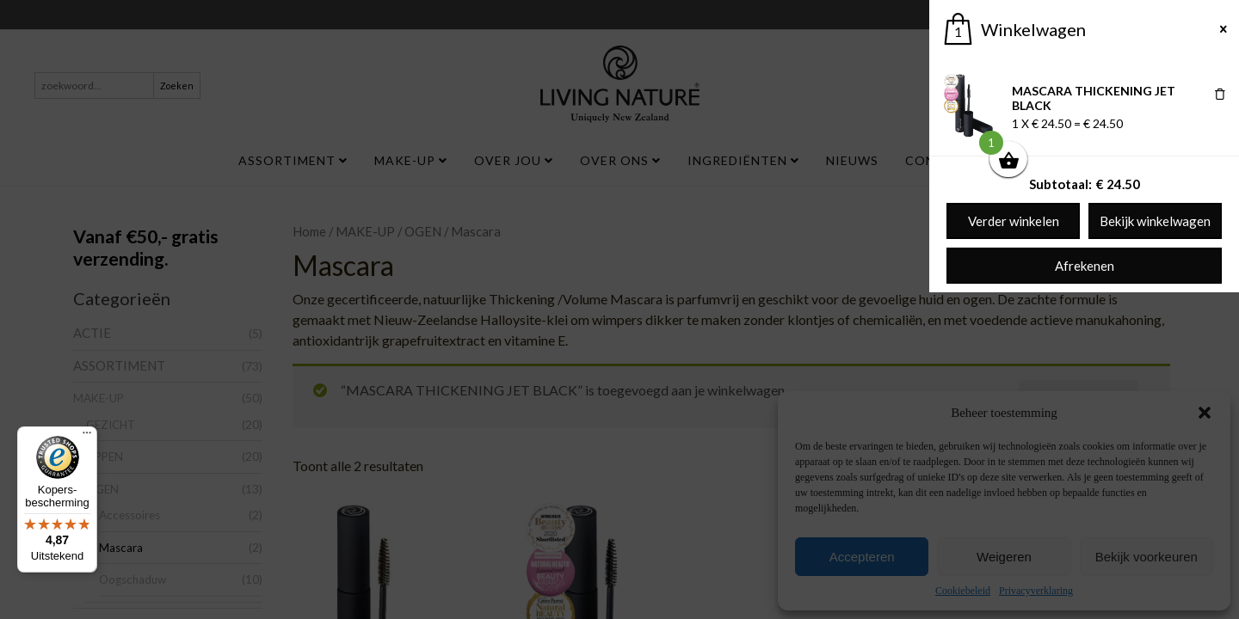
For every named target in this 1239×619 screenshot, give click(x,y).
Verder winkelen (1013, 221)
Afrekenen (1084, 265)
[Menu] (87, 436)
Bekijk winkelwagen (1155, 221)
